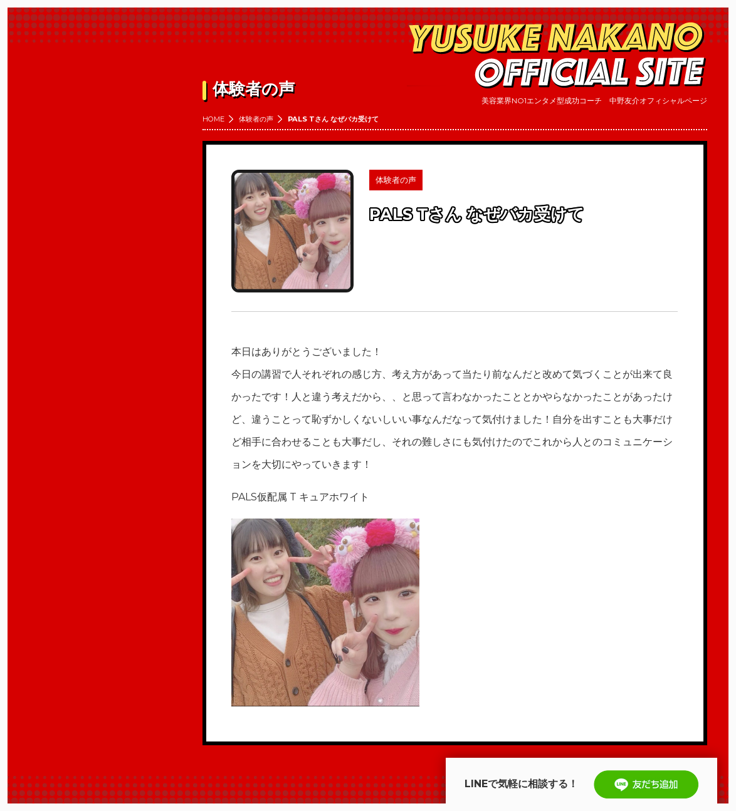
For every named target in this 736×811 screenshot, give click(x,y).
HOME (213, 119)
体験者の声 (256, 119)
